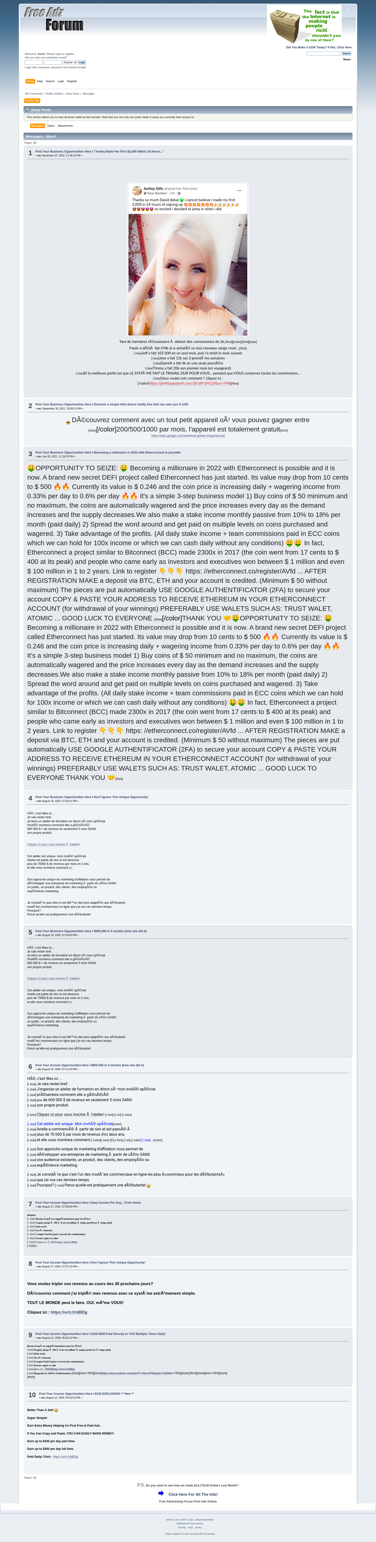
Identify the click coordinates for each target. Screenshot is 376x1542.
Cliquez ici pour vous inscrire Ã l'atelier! (53, 844)
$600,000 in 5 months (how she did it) (120, 931)
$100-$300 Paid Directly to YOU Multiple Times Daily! (128, 1334)
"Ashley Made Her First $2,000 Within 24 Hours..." (129, 151)
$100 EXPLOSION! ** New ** (114, 1393)
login (58, 53)
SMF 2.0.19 (172, 1519)
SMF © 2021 (187, 1519)
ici (70, 867)
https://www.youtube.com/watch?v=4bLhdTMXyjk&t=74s (134, 1373)
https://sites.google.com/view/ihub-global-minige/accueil (188, 435)
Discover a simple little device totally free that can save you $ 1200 (141, 404)
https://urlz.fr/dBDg (66, 1242)
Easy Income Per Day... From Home (116, 1202)
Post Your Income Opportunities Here (61, 1065)
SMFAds (181, 1523)
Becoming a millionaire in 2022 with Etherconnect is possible (137, 452)
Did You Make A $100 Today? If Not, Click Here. (319, 47)
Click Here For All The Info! (193, 1494)
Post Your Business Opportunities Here (63, 151)
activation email (56, 57)
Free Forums (196, 1523)
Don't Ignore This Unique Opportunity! (121, 797)
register (69, 53)
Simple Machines (204, 1519)
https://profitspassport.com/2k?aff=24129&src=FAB (190, 383)
